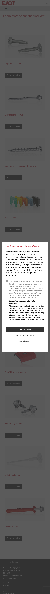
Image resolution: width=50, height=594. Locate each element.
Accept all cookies (25, 329)
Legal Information (25, 341)
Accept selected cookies (25, 335)
